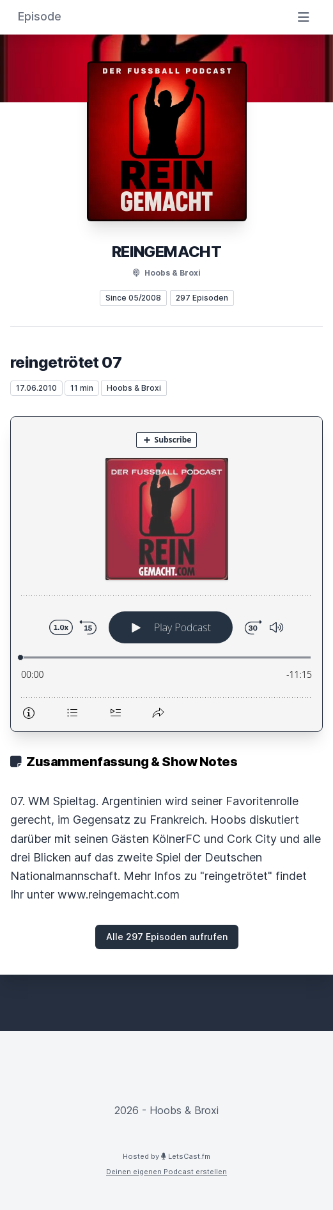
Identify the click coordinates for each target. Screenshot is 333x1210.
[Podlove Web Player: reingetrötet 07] (166, 574)
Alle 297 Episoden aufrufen (167, 936)
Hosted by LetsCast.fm (166, 1156)
